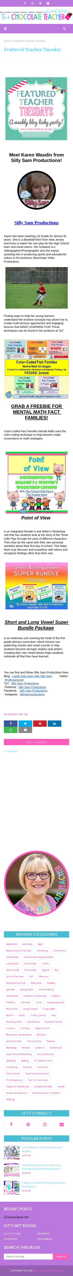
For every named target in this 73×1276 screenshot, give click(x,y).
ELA (56, 970)
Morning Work (14, 1021)
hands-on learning (34, 996)
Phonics (41, 1034)
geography (26, 989)
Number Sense (53, 1021)
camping (42, 950)
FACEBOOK (11, 1239)
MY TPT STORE (12, 1234)
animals (27, 944)
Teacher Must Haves (37, 1073)
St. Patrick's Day (43, 1060)
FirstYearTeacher (16, 983)
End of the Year (15, 976)
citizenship (12, 957)
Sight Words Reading (19, 1054)
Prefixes (50, 1041)
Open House (42, 1028)
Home (7, 41)
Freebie (51, 983)
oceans (10, 1028)
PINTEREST (44, 1234)
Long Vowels (30, 1008)
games (10, 989)
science (39, 1047)
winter (61, 1086)
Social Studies (45, 1054)
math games (38, 1015)
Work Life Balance (16, 1093)
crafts (45, 963)
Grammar (12, 996)
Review (26, 1047)
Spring (25, 1060)
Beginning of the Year (18, 950)
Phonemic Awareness (19, 1034)
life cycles (12, 1008)
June (39, 1002)
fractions (36, 983)
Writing (10, 1099)
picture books (14, 1041)
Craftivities (30, 963)
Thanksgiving (14, 1080)
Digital (45, 970)
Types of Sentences (17, 1086)
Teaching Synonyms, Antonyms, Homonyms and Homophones (42, 1167)
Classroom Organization (39, 957)
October (25, 1028)
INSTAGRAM (45, 1239)
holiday (10, 1002)
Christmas (59, 950)
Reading (11, 1047)
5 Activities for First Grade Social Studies (42, 1149)
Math (22, 1015)
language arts (55, 1002)
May (53, 1015)
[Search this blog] (28, 1257)
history (56, 996)
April (40, 944)
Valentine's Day (43, 1086)
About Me (11, 944)
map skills (49, 1008)
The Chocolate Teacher (48, 1270)
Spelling (11, 1060)
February (43, 976)
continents (12, 963)
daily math (12, 970)
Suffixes (27, 1067)
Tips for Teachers (38, 1080)
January (25, 1002)
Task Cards (13, 1073)
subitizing (12, 1067)
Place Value (34, 1041)
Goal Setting (46, 989)
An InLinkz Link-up (16, 714)
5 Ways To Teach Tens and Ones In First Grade (44, 1185)
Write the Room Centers (46, 1093)
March (10, 1015)
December (31, 970)
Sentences (56, 1047)
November (33, 1021)
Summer (42, 1067)
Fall (31, 976)
